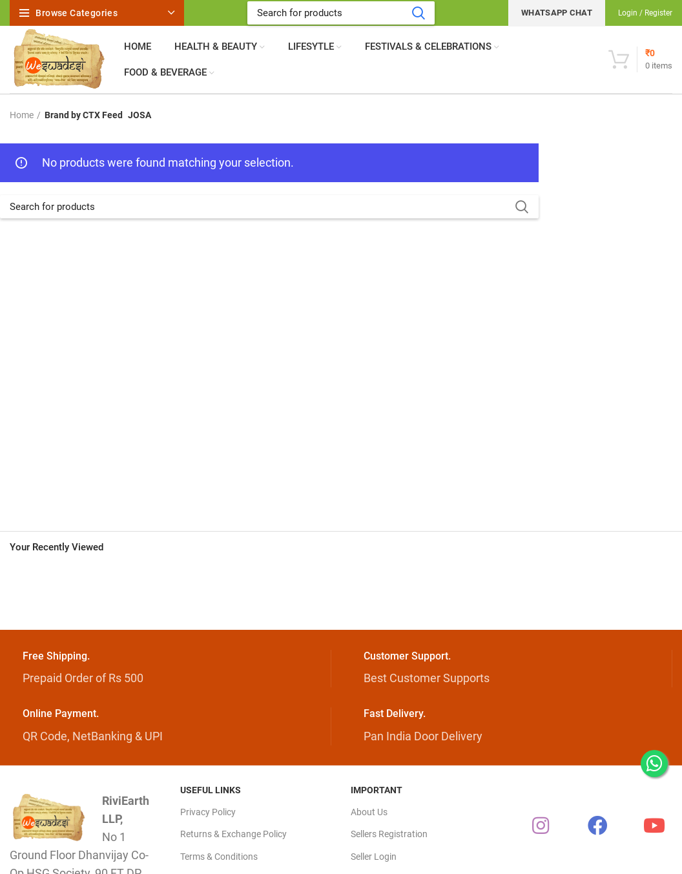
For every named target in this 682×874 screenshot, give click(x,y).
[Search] (341, 13)
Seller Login (374, 856)
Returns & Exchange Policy (233, 834)
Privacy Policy (208, 812)
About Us (369, 812)
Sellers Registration (389, 834)
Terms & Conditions (219, 856)
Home (22, 115)
